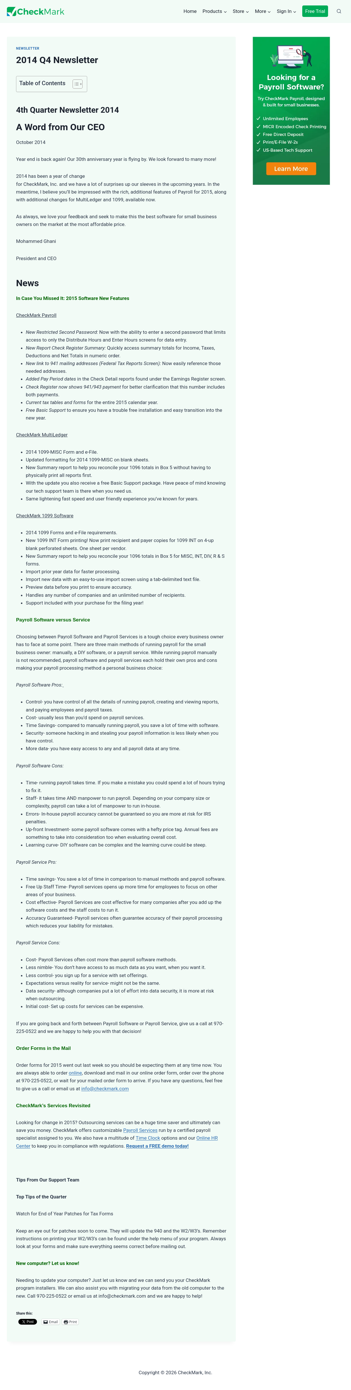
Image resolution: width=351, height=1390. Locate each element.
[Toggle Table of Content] (74, 84)
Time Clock (148, 1138)
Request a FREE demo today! (157, 1146)
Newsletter (27, 48)
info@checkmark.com (105, 1088)
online (75, 1073)
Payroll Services (140, 1130)
